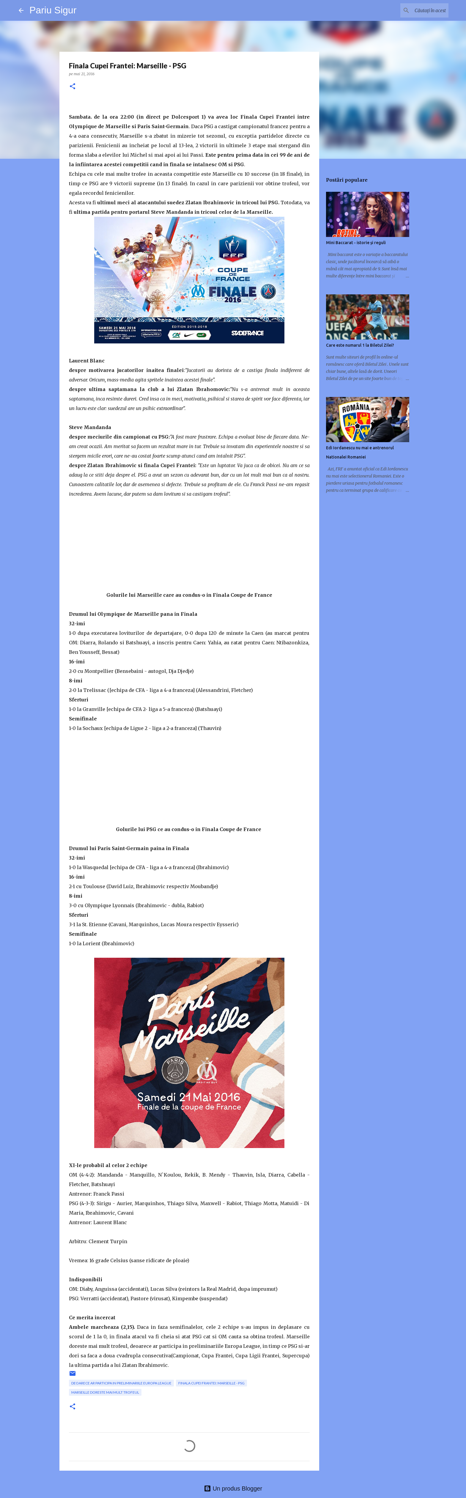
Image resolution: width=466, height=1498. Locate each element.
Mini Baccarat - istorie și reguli (356, 242)
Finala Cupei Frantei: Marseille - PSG (211, 1383)
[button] (72, 87)
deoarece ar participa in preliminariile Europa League (121, 1383)
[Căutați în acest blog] (417, 10)
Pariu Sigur (52, 10)
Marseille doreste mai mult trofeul (105, 1392)
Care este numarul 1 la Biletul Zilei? (360, 345)
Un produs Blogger (233, 1488)
